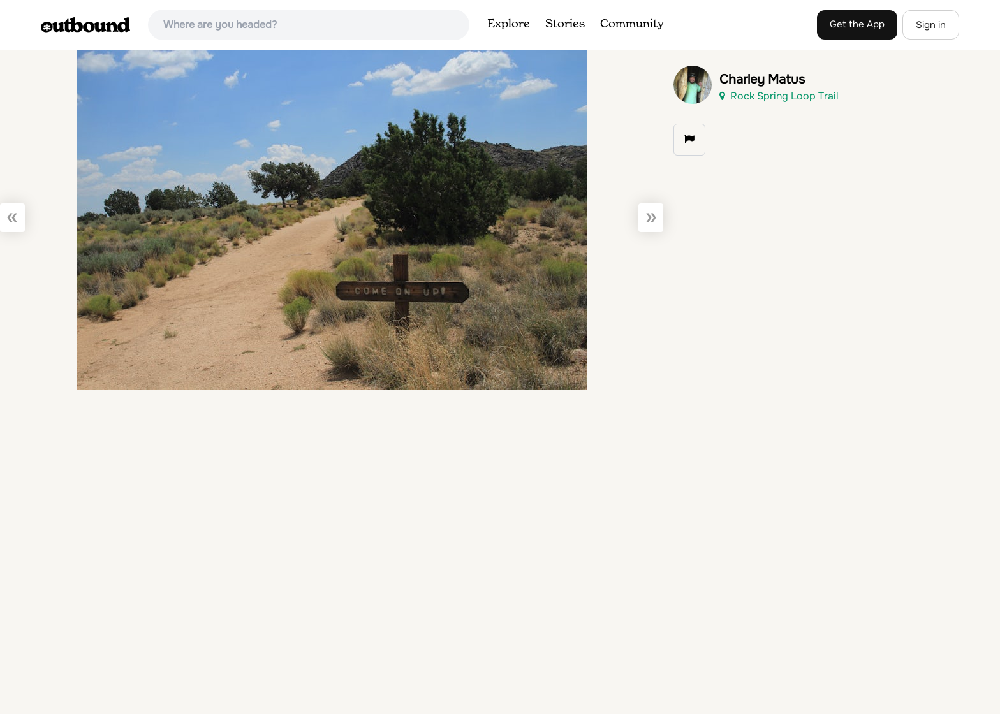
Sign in (931, 24)
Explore (508, 24)
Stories (565, 24)
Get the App (857, 24)
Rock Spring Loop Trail (779, 96)
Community (632, 24)
